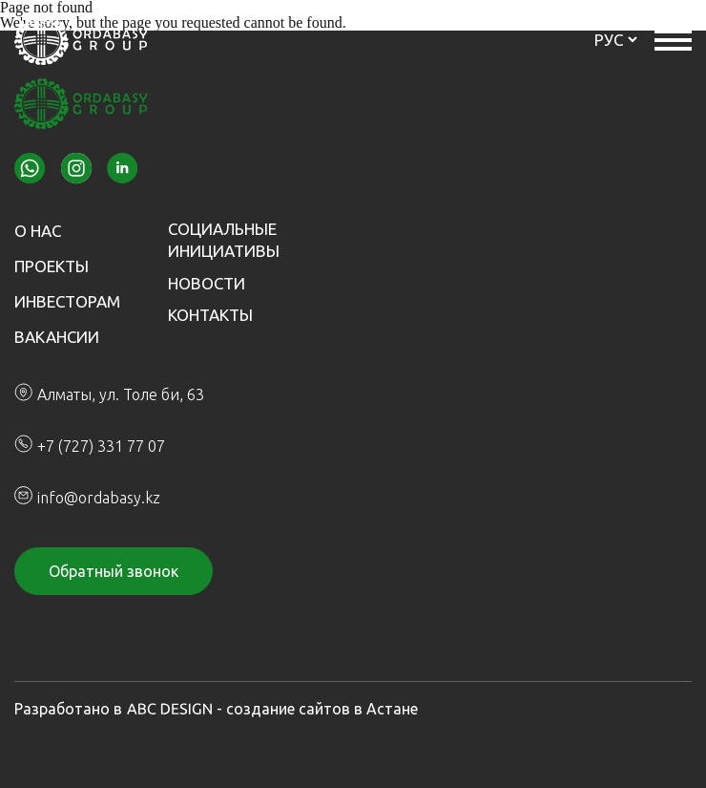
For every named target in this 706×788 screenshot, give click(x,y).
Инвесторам (67, 301)
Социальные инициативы (224, 240)
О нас (37, 231)
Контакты (210, 315)
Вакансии (56, 337)
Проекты (51, 266)
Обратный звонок (113, 571)
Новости (206, 283)
